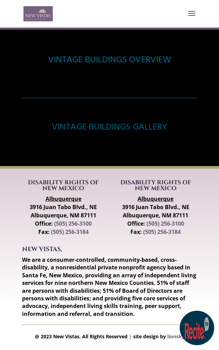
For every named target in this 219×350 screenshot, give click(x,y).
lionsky (176, 336)
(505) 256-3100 (73, 223)
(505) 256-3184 (70, 232)
